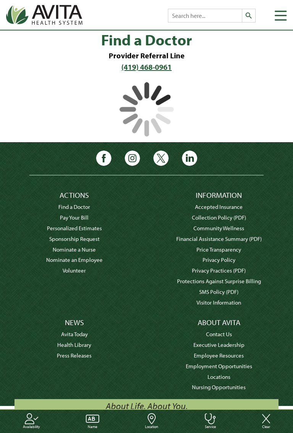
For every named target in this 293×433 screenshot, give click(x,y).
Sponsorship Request (74, 238)
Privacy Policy (219, 259)
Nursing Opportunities (219, 387)
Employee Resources (219, 355)
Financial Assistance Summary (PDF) (219, 238)
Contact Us (219, 334)
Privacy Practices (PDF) (219, 270)
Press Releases (74, 355)
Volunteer (74, 270)
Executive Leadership (219, 344)
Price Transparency (218, 249)
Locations (219, 376)
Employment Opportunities (219, 366)
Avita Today (74, 334)
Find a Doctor (74, 206)
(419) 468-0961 (146, 67)
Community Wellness (218, 228)
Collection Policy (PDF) (219, 217)
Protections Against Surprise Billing (219, 281)
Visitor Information (218, 302)
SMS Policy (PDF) (218, 291)
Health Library (74, 344)
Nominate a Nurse (74, 249)
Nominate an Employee (74, 259)
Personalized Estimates (74, 228)
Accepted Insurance (219, 206)
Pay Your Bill (74, 217)
